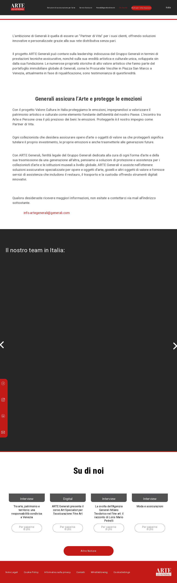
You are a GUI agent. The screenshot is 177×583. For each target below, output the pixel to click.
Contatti (80, 572)
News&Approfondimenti (106, 8)
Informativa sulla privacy (57, 572)
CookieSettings (122, 572)
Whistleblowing (99, 572)
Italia (162, 7)
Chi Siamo (123, 8)
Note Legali (12, 572)
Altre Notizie (88, 551)
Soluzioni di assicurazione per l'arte (62, 8)
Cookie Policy (31, 572)
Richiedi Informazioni (141, 8)
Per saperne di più (26, 528)
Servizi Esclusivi (86, 8)
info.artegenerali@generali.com (47, 213)
